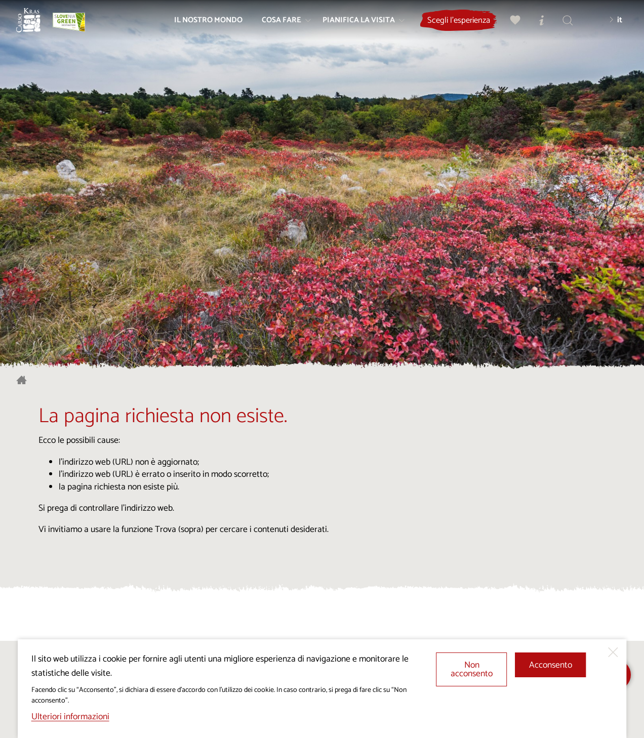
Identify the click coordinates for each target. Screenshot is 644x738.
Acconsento (550, 665)
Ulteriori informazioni (70, 717)
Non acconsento (472, 670)
